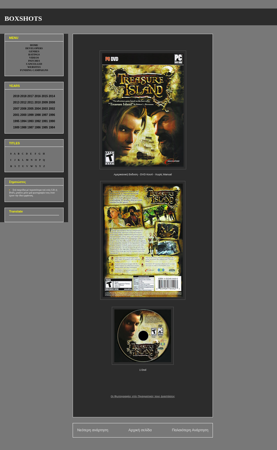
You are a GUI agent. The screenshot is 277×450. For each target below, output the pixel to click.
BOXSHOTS (23, 18)
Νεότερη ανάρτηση (92, 430)
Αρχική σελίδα (140, 430)
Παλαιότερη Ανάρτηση (190, 430)
